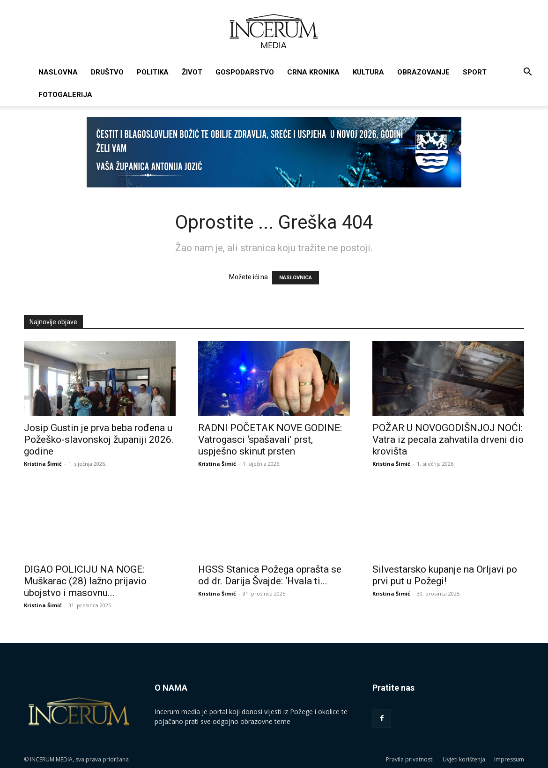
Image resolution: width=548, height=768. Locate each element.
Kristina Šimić (43, 463)
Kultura (368, 72)
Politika (153, 72)
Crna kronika (313, 72)
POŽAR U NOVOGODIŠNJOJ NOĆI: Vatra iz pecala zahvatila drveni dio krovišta (448, 439)
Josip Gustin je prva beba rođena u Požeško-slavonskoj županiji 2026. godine (99, 439)
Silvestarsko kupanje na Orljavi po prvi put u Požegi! (444, 575)
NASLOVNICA (295, 278)
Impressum (509, 759)
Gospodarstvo (244, 72)
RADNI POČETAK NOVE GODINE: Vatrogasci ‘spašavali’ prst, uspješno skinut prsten (270, 439)
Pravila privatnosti (410, 759)
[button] (527, 72)
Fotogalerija (65, 94)
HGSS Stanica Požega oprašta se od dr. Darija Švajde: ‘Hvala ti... (269, 575)
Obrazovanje (423, 72)
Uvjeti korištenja (464, 759)
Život (192, 72)
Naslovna (58, 72)
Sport (475, 72)
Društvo (107, 72)
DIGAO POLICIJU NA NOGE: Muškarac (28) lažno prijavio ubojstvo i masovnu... (85, 581)
